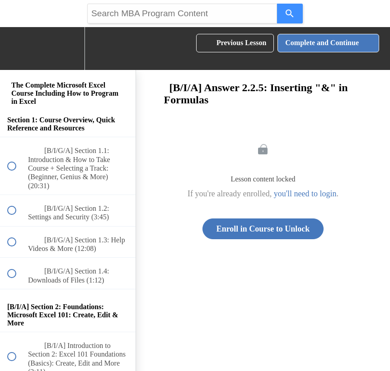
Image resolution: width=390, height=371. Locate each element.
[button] (16, 48)
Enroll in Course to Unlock (263, 228)
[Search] (290, 13)
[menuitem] (68, 48)
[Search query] (182, 13)
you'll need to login (305, 193)
